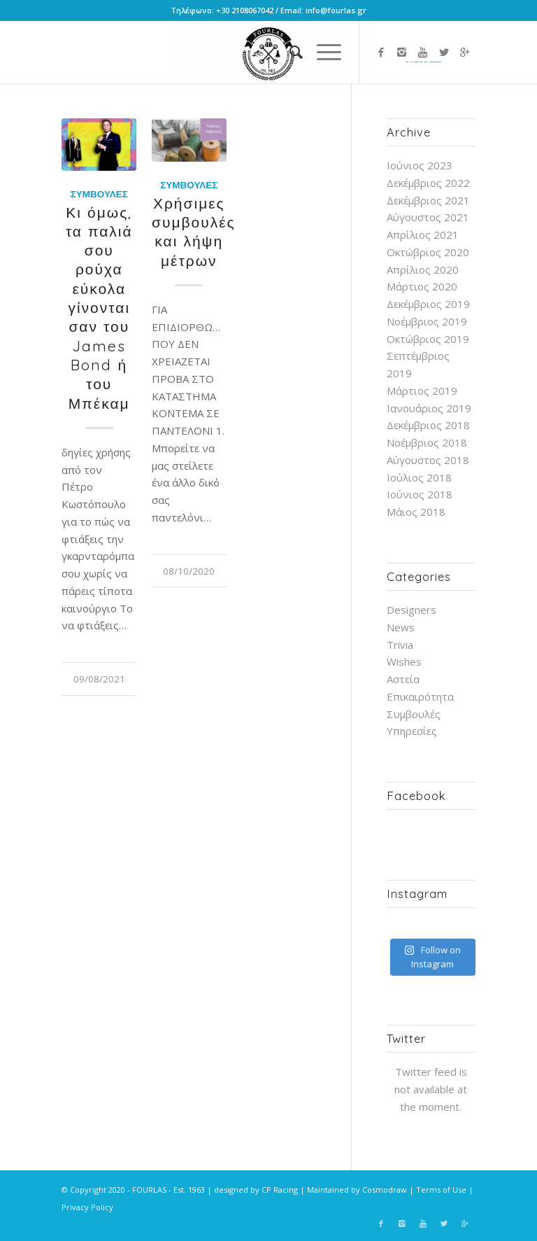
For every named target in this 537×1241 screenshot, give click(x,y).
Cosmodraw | (389, 1189)
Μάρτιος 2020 (422, 286)
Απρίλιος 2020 (423, 269)
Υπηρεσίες (412, 731)
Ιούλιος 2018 (419, 477)
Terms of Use (441, 1189)
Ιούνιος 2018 (419, 494)
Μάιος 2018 (416, 512)
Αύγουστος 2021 (428, 217)
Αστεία (403, 679)
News (401, 627)
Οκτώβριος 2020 (428, 252)
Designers (411, 610)
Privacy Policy (87, 1207)
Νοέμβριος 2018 (427, 442)
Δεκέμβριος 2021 (428, 200)
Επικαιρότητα (420, 696)
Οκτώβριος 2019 (428, 339)
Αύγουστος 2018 (428, 460)
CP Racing (280, 1189)
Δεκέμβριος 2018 (428, 425)
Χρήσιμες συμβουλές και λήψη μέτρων (194, 231)
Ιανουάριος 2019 (429, 408)
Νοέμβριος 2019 (427, 321)
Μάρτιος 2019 (422, 391)
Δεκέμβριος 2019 (428, 304)
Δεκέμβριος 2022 (428, 183)
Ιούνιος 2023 (419, 165)
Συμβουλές (99, 193)
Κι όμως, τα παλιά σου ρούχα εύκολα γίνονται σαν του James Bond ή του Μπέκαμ (99, 307)
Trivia (400, 645)
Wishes (404, 661)
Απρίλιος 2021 (423, 234)
